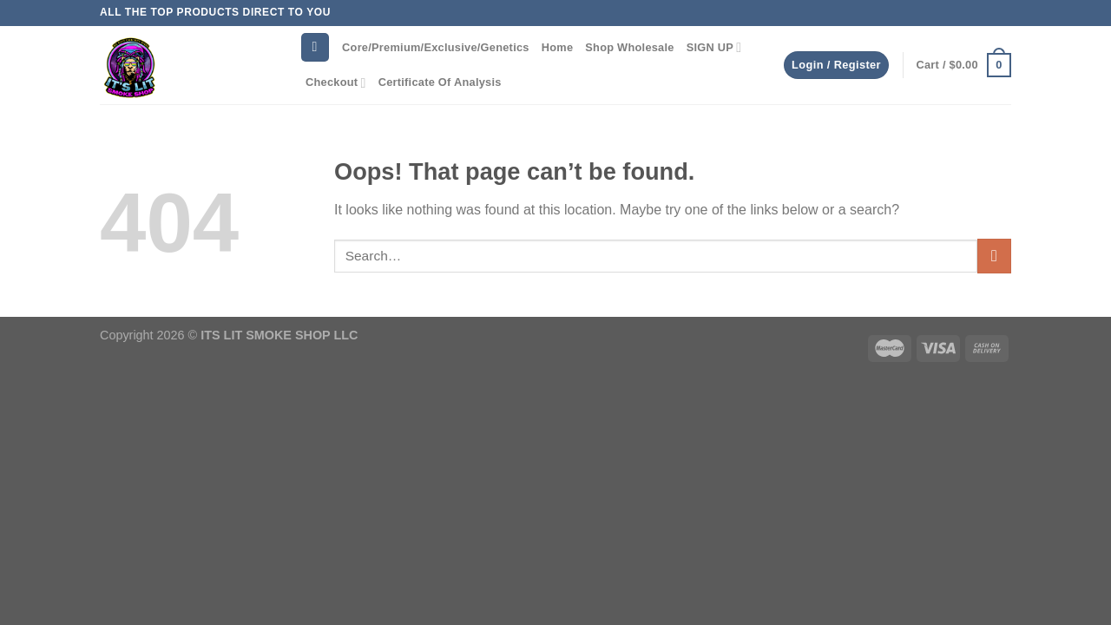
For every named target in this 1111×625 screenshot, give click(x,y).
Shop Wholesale (629, 47)
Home (558, 47)
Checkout (336, 83)
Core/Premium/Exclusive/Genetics (435, 47)
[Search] (315, 47)
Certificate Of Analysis (440, 82)
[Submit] (994, 256)
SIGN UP (714, 47)
